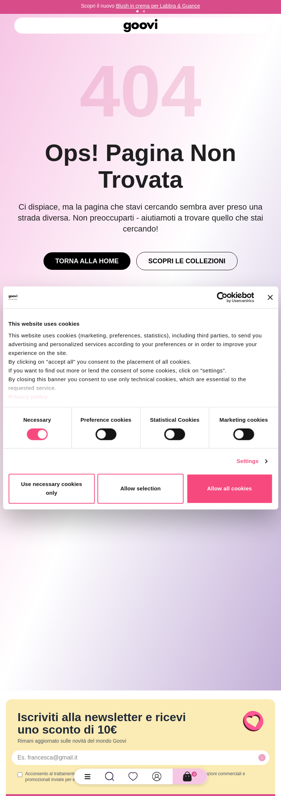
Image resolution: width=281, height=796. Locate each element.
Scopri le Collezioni (186, 261)
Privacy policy (28, 397)
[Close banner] (270, 297)
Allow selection (140, 489)
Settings (248, 461)
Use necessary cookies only (51, 488)
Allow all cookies (229, 489)
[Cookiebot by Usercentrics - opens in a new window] (222, 297)
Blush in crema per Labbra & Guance (158, 6)
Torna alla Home (87, 261)
